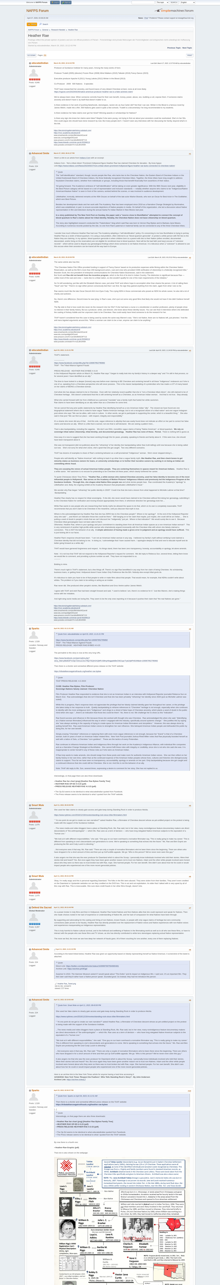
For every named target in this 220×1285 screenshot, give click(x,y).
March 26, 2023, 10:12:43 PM (64, 63)
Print (189, 55)
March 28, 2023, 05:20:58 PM (64, 257)
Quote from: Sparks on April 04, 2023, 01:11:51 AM (77, 1096)
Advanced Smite (40, 153)
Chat (146, 18)
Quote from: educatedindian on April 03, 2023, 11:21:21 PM (81, 634)
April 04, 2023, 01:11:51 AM (63, 628)
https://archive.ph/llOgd (77, 969)
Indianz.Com (85, 158)
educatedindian (40, 63)
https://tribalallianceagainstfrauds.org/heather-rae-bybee (77, 671)
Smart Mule (38, 805)
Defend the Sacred (41, 907)
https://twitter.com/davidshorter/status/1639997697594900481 (92, 966)
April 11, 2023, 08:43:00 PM (63, 805)
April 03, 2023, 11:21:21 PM (63, 350)
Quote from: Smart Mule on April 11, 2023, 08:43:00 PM (79, 1005)
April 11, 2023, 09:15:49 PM (63, 907)
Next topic (187, 48)
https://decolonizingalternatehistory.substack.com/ (72, 130)
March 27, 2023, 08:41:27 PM (64, 153)
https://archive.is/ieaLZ (76, 1080)
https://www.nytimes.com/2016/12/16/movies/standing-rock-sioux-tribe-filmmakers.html (90, 815)
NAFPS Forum (37, 11)
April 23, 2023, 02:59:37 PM (63, 1090)
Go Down (31, 55)
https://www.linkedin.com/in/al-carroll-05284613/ (72, 142)
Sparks (35, 628)
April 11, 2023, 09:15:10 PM (63, 876)
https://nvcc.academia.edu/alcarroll (67, 133)
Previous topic (174, 48)
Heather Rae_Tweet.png (65, 984)
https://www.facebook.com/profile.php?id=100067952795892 (79, 363)
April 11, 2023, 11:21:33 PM (66, 949)
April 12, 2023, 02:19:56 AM (63, 999)
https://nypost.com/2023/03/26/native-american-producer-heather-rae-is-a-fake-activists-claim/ (93, 92)
